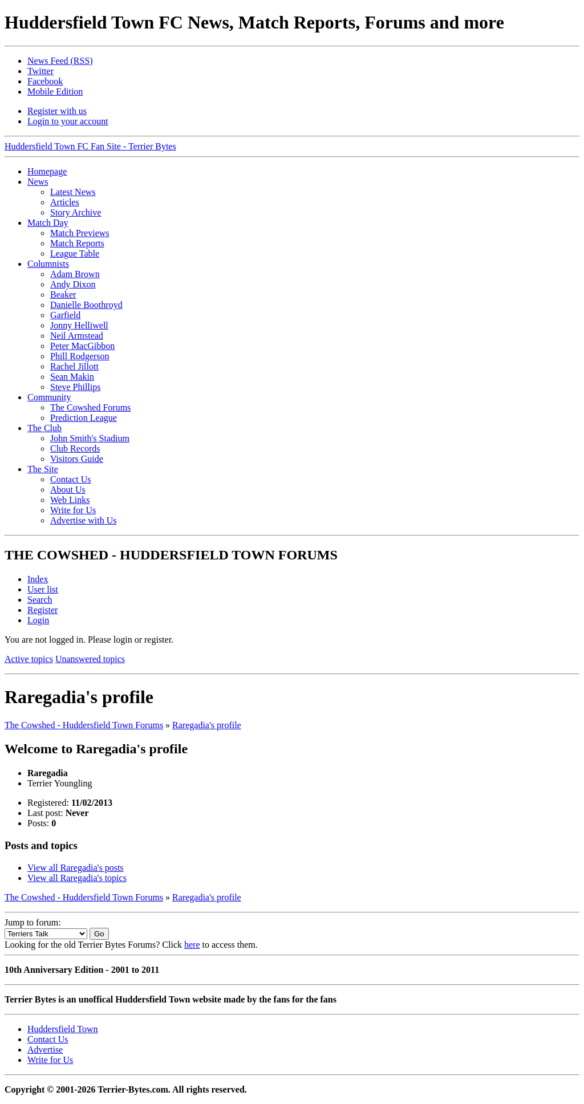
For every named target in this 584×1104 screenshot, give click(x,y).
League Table (74, 253)
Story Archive (75, 212)
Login (38, 620)
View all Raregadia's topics (77, 878)
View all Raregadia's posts (75, 867)
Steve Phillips (75, 387)
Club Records (75, 448)
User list (42, 589)
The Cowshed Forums (90, 407)
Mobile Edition (55, 91)
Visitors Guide (76, 459)
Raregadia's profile (206, 725)
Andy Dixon (73, 284)
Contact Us (70, 479)
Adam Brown (75, 274)
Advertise (45, 1049)
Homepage (47, 171)
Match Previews (80, 233)
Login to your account (67, 121)
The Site (42, 469)
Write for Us (73, 510)
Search (39, 599)
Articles (64, 202)
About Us (68, 489)
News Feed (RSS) (60, 61)
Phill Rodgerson (80, 356)
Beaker (63, 294)
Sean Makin (72, 376)
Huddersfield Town (62, 1029)
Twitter (40, 71)
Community (49, 397)
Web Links (70, 500)
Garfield (65, 315)
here (192, 944)
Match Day (47, 223)
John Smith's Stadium (89, 438)
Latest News (73, 192)
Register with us (57, 111)
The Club (44, 428)
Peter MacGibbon (82, 346)
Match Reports (77, 243)
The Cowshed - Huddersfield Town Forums (84, 725)
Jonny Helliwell (79, 325)
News (37, 181)
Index (37, 579)
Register (42, 610)
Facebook (45, 81)
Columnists (48, 264)
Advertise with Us (83, 520)
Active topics (29, 659)
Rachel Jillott (74, 366)
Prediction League (83, 418)
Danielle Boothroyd (86, 305)
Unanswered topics (90, 659)
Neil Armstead (76, 335)
